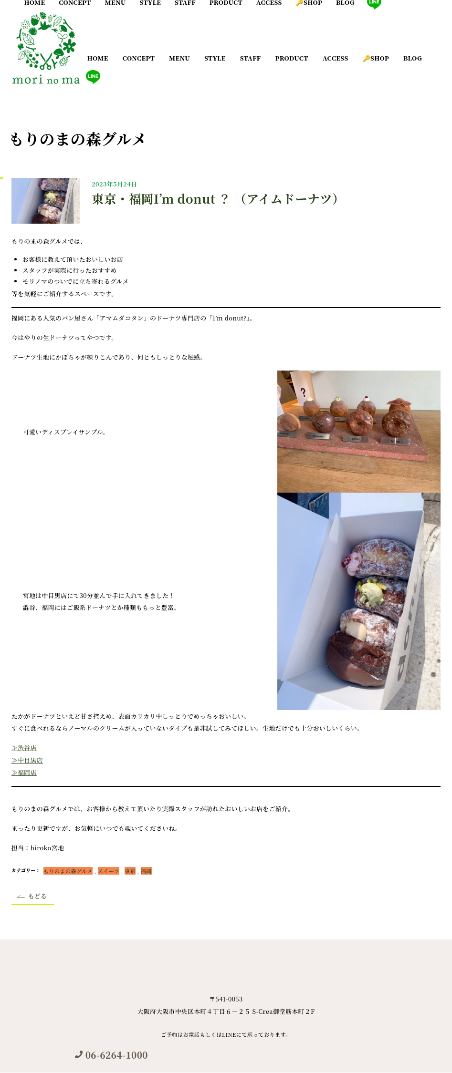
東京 (130, 871)
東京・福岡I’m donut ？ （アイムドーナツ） (218, 198)
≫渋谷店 (24, 747)
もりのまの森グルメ (68, 871)
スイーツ (109, 871)
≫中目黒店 (27, 759)
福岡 (146, 871)
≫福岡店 (24, 772)
